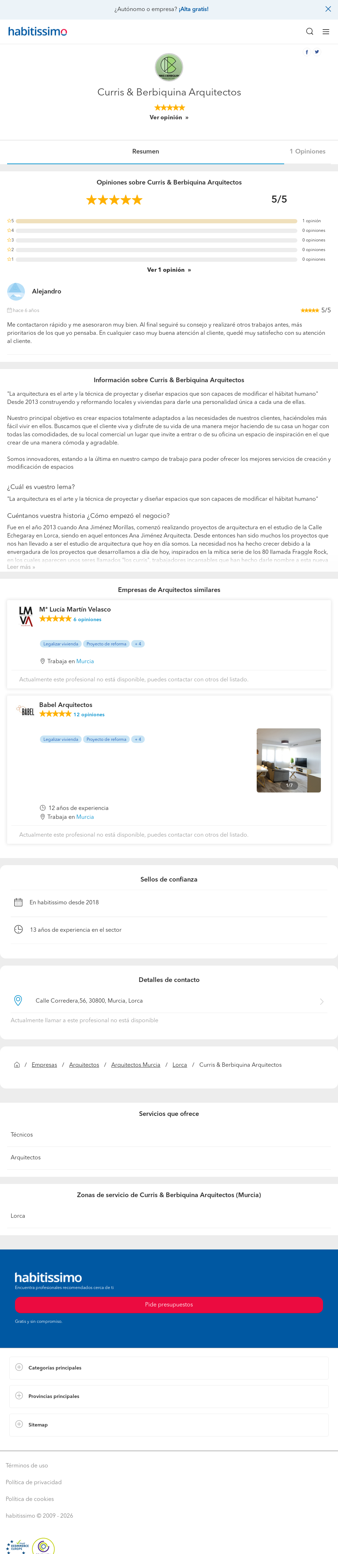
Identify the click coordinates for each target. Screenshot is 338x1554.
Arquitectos (84, 1065)
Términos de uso (27, 1466)
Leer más (19, 567)
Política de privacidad (34, 1483)
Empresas (44, 1065)
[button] (169, 1368)
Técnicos (22, 1135)
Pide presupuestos (169, 1305)
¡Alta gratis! (194, 9)
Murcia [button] (85, 662)
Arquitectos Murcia (135, 1065)
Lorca (180, 1065)
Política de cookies (30, 1499)
